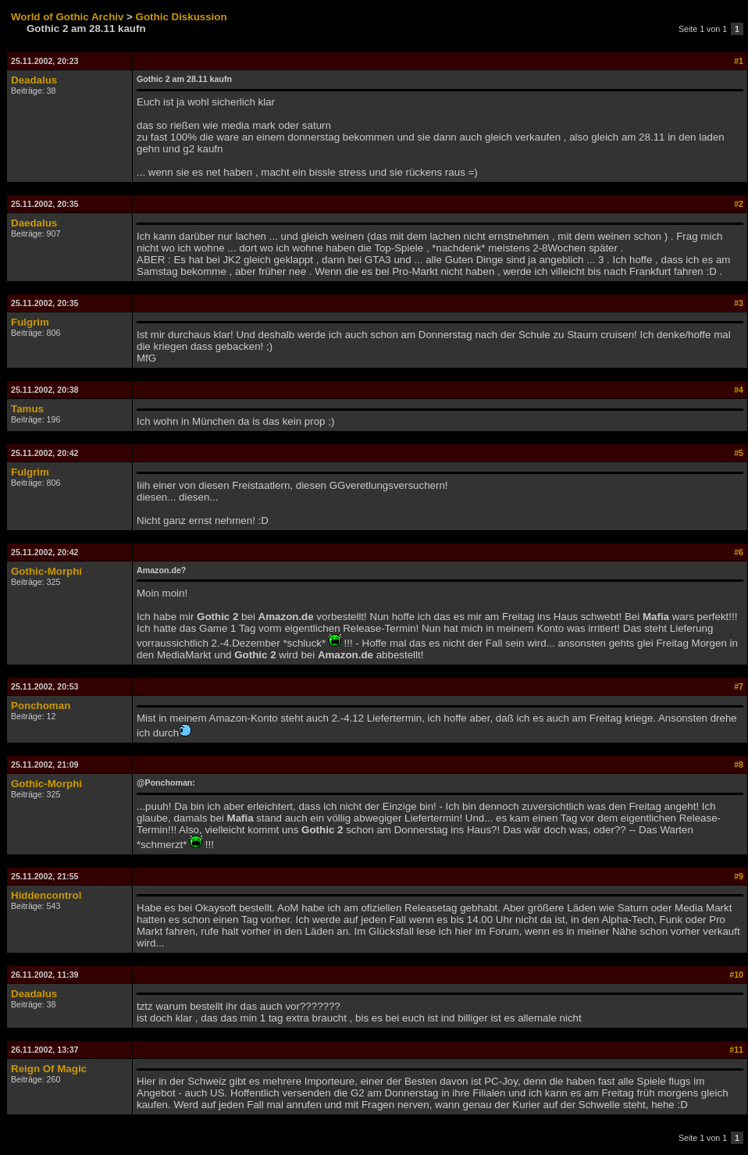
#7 (738, 686)
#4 (738, 389)
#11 (736, 1049)
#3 (738, 303)
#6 (738, 552)
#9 (738, 876)
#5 (738, 453)
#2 (738, 204)
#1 (738, 61)
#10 (736, 974)
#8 (738, 764)
